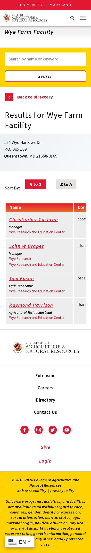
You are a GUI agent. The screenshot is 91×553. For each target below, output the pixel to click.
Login (45, 461)
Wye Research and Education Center (37, 232)
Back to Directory (35, 97)
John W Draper (30, 246)
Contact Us (45, 412)
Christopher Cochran (37, 219)
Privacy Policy (62, 490)
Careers (46, 388)
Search (45, 76)
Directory (45, 400)
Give (45, 447)
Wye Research (20, 258)
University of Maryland (45, 5)
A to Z (35, 184)
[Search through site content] (45, 59)
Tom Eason (25, 278)
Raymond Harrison (34, 305)
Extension (45, 375)
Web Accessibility (32, 490)
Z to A (66, 184)
